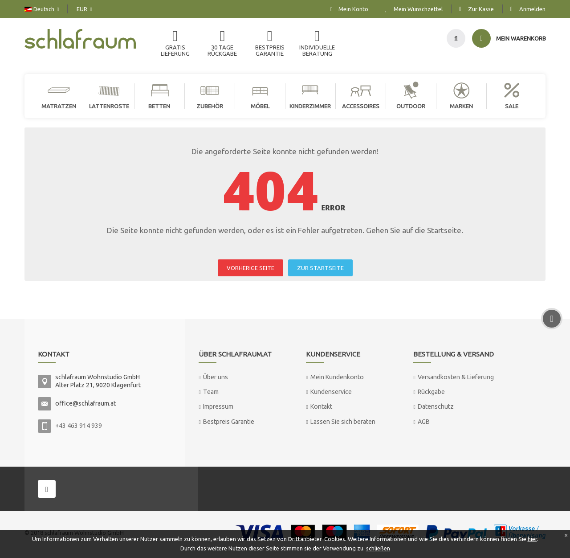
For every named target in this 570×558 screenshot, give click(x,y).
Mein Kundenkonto (337, 377)
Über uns (215, 377)
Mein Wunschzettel (418, 9)
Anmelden (532, 9)
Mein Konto (353, 9)
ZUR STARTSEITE (320, 268)
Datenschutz (436, 406)
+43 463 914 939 (78, 425)
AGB (424, 421)
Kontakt (321, 406)
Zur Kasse (481, 9)
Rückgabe (431, 391)
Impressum (218, 406)
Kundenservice (331, 391)
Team (211, 391)
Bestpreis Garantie (228, 421)
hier (532, 539)
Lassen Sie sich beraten (342, 421)
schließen (378, 548)
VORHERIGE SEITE (250, 268)
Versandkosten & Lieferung (456, 377)
